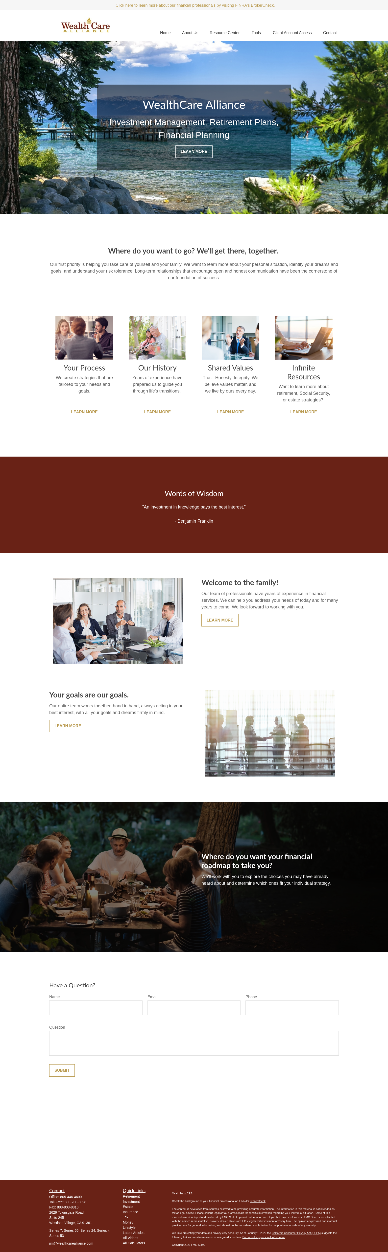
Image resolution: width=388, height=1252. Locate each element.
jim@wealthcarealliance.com (71, 1243)
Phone (251, 997)
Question (57, 1027)
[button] (165, 32)
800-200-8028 (75, 1202)
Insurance (130, 1212)
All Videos (130, 1238)
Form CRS (186, 1193)
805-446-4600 (71, 1197)
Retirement (131, 1196)
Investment (131, 1202)
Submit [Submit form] (62, 1070)
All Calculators (134, 1243)
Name (54, 997)
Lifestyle (129, 1227)
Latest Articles (134, 1233)
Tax (125, 1217)
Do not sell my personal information (263, 1237)
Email (152, 997)
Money (128, 1222)
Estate (128, 1207)
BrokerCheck (258, 1201)
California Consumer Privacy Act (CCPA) (296, 1232)
